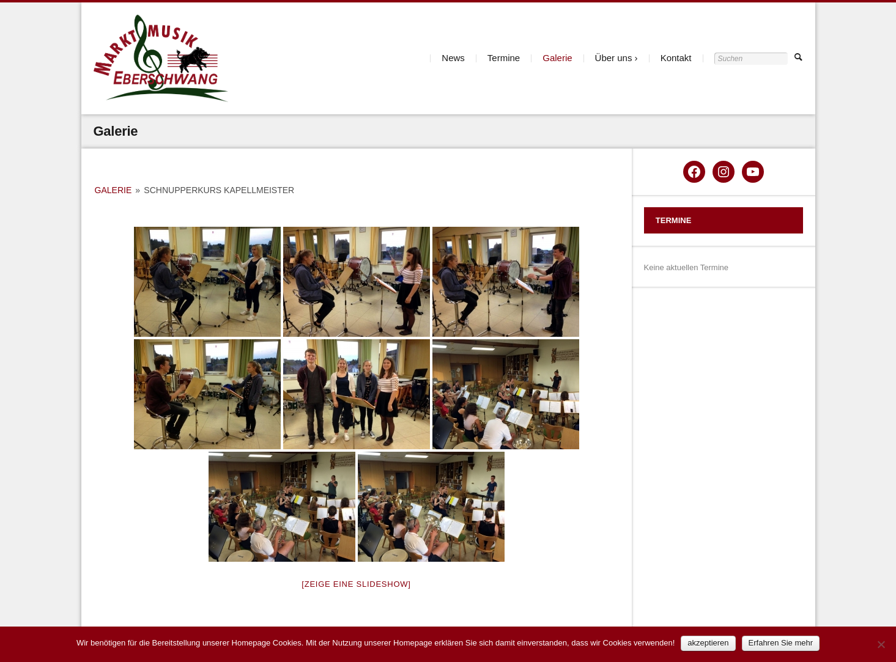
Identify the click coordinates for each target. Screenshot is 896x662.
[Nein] (881, 644)
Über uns (613, 58)
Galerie (557, 58)
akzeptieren (707, 642)
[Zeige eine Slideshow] (356, 584)
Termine (503, 58)
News (453, 58)
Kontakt (676, 58)
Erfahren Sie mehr (781, 642)
